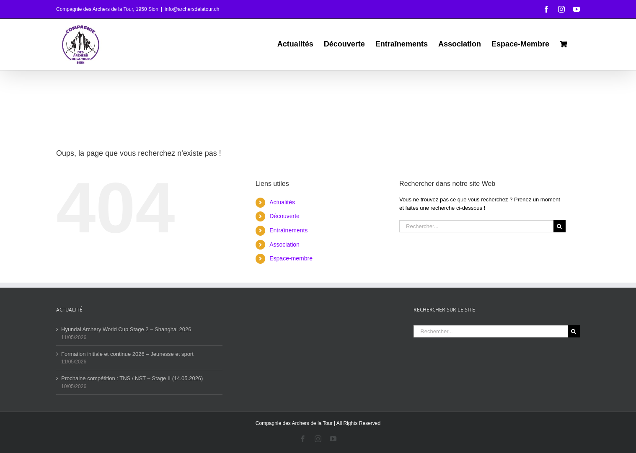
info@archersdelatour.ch (192, 9)
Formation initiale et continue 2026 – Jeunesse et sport (127, 354)
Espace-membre (291, 258)
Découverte (284, 216)
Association (284, 244)
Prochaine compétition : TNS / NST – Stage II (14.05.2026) (132, 378)
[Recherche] (559, 226)
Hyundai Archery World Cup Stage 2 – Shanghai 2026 (126, 329)
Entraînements (288, 230)
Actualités (282, 202)
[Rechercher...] (476, 226)
